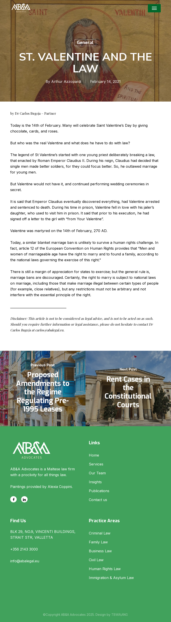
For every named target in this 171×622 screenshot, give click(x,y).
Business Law (100, 551)
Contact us (98, 500)
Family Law (98, 542)
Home (94, 455)
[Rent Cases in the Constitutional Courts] (128, 388)
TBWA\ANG (119, 614)
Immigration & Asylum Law (111, 577)
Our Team (97, 473)
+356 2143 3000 (24, 549)
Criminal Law (99, 533)
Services (96, 464)
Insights (95, 482)
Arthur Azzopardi (66, 81)
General (85, 43)
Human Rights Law (105, 569)
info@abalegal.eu (24, 561)
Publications (99, 491)
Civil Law (96, 560)
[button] (154, 8)
